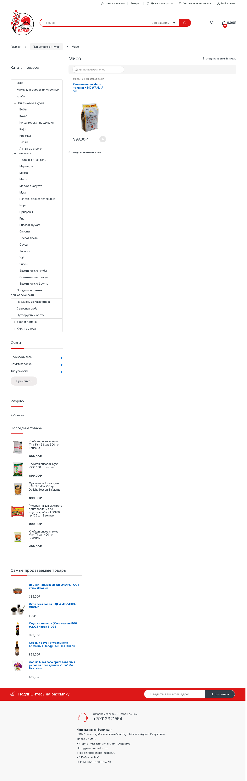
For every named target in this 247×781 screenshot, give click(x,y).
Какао (19, 116)
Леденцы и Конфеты (29, 159)
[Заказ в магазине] (98, 69)
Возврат (136, 3)
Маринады (22, 166)
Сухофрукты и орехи (27, 315)
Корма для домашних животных (35, 89)
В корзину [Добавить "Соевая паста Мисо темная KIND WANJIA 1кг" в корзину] (102, 139)
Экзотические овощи (29, 277)
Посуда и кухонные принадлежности (26, 293)
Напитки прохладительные (33, 198)
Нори (18, 205)
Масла (19, 172)
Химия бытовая (24, 328)
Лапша (19, 142)
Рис (17, 218)
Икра (17, 82)
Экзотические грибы (29, 270)
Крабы (18, 96)
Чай (17, 257)
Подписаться (220, 694)
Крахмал (21, 135)
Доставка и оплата (113, 3)
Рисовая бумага (26, 224)
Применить (23, 381)
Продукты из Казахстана (30, 301)
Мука (18, 192)
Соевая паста (24, 238)
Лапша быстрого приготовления (26, 151)
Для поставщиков (160, 3)
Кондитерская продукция (32, 122)
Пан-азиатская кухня (46, 46)
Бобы (18, 109)
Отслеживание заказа (195, 3)
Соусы (19, 244)
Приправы (22, 212)
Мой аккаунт (226, 3)
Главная (16, 46)
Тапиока (20, 251)
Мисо (76, 78)
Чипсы (19, 264)
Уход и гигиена (24, 321)
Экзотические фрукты (29, 283)
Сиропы (20, 231)
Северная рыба (24, 308)
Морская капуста (26, 185)
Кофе (18, 129)
